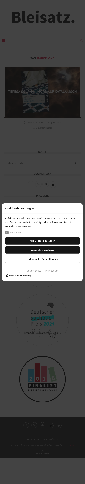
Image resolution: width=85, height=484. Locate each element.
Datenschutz (34, 270)
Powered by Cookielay (18, 275)
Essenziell (13, 232)
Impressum (51, 270)
